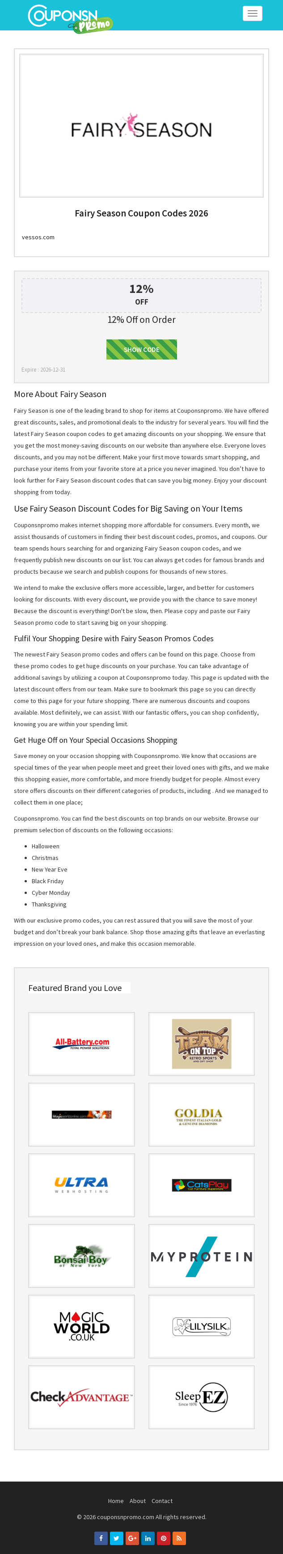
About (138, 1501)
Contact (162, 1501)
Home (116, 1501)
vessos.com (38, 237)
